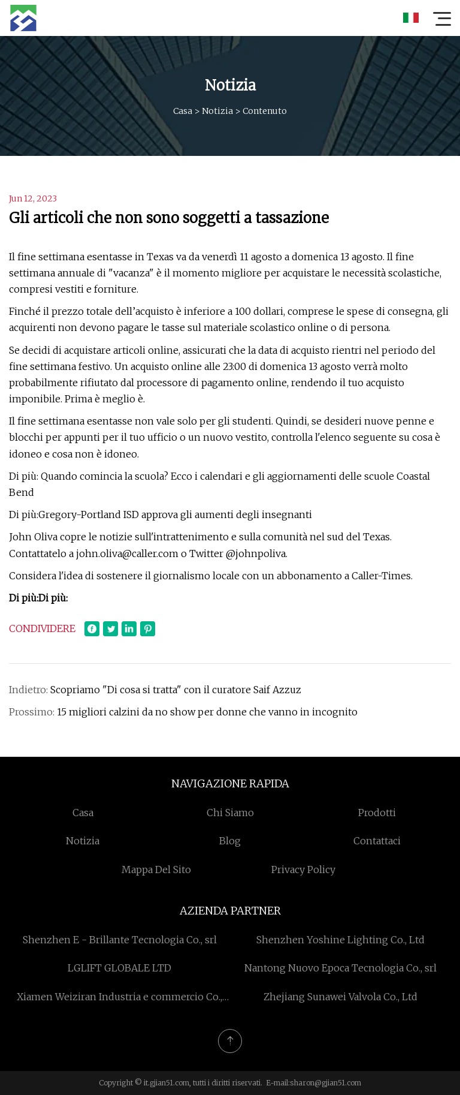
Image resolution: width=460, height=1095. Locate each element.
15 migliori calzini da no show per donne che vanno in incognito (207, 712)
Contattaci (377, 841)
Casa (182, 111)
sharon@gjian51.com (325, 1082)
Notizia (217, 111)
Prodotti (377, 813)
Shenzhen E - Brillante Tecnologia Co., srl (120, 940)
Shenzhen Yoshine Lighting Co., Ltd (340, 940)
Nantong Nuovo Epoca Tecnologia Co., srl (340, 968)
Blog (230, 841)
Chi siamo (230, 813)
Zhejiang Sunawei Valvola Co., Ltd (340, 997)
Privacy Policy (303, 870)
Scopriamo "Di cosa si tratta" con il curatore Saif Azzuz (175, 690)
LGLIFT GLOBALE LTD (119, 968)
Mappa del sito (156, 870)
